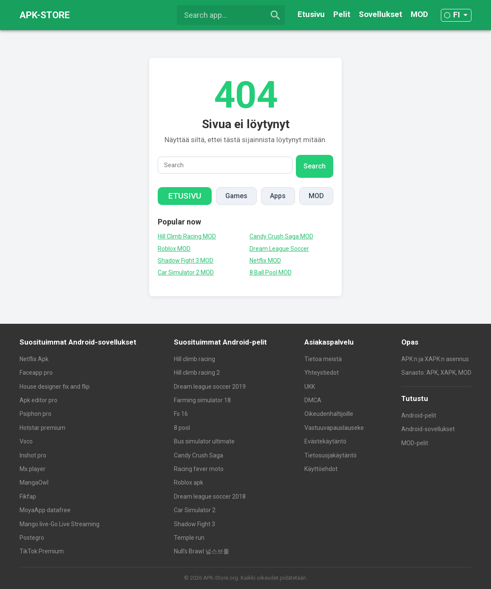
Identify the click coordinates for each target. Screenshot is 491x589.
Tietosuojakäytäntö (330, 455)
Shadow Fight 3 (194, 524)
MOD (419, 14)
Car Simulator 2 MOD (186, 272)
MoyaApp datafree (45, 510)
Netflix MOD (265, 260)
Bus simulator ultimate (204, 441)
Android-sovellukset (428, 429)
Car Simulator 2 (195, 510)
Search (315, 166)
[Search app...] (231, 15)
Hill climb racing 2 (197, 372)
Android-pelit (418, 415)
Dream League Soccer (279, 248)
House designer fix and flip (55, 386)
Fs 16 (181, 413)
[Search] (225, 165)
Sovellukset (380, 14)
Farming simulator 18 (202, 400)
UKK (309, 386)
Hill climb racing (194, 359)
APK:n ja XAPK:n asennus (435, 359)
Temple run (189, 537)
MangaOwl (34, 482)
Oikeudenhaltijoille (328, 413)
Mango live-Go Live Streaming (59, 524)
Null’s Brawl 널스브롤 (201, 551)
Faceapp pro (36, 372)
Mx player (32, 469)
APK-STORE (45, 15)
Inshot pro (33, 455)
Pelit (341, 14)
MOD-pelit (414, 443)
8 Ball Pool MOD (271, 272)
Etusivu (311, 14)
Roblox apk (188, 482)
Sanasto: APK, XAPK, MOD (436, 372)
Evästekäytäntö (325, 441)
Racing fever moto (199, 469)
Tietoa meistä (323, 359)
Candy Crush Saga (198, 455)
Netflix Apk (34, 359)
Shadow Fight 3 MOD (185, 260)
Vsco (26, 441)
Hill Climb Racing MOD (187, 236)
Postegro (32, 537)
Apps (278, 196)
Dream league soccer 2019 (210, 386)
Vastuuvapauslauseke (334, 427)
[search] (275, 15)
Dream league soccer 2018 (210, 496)
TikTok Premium (42, 551)
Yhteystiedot (321, 372)
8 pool (182, 427)
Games (236, 196)
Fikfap (28, 496)
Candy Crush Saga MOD (281, 236)
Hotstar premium (42, 427)
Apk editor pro (38, 400)
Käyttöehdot (321, 469)
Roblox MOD (174, 248)
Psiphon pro (35, 413)
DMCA (312, 400)
